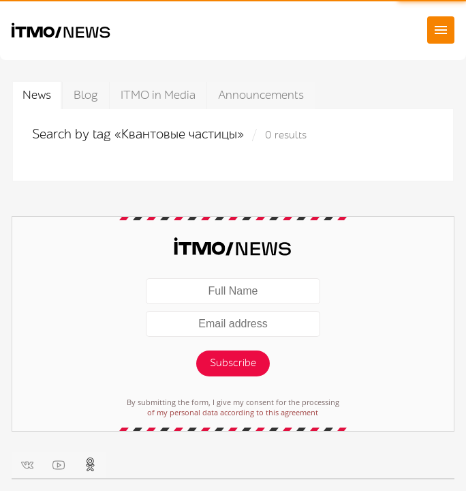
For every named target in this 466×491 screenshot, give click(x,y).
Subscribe (233, 363)
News (36, 95)
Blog (86, 95)
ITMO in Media (158, 95)
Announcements (261, 95)
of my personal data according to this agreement (232, 412)
